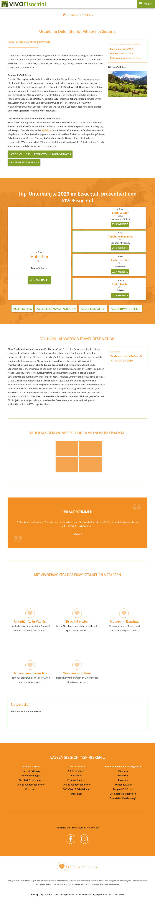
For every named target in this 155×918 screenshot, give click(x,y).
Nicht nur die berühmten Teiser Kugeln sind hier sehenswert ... (30, 675)
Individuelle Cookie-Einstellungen (82, 909)
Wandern (123, 786)
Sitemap (34, 909)
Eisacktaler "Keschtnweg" (123, 813)
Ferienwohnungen (30, 790)
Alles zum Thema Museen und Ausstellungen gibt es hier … (124, 623)
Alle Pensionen (93, 308)
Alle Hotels (22, 308)
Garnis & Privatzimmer (31, 795)
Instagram (84, 851)
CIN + (39, 261)
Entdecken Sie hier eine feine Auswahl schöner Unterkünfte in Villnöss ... (30, 623)
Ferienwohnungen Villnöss (52, 154)
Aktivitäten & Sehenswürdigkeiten (123, 781)
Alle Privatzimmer (126, 308)
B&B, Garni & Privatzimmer (77, 804)
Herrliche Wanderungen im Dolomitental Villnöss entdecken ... (77, 675)
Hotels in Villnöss (31, 786)
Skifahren (123, 790)
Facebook (70, 851)
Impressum (45, 909)
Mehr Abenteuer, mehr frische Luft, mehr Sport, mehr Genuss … (77, 623)
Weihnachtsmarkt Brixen (123, 808)
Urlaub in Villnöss (30, 781)
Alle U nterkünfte (77, 786)
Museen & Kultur (123, 799)
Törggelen (123, 795)
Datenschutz (59, 909)
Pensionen (30, 804)
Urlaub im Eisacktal (77, 781)
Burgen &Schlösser (123, 804)
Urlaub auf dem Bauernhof (31, 799)
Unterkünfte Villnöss (24, 162)
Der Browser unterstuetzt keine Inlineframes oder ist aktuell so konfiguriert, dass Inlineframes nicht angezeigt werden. (77, 745)
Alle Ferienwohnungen (56, 308)
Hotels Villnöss (19, 154)
